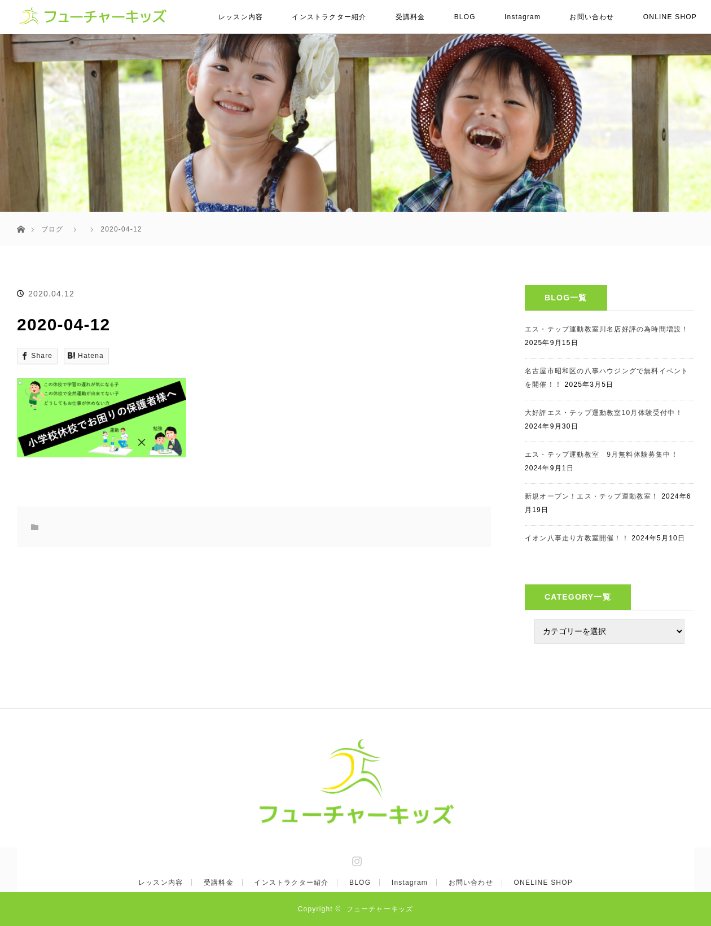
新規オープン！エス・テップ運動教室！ (592, 496)
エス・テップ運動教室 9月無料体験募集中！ (601, 454)
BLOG (465, 17)
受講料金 (410, 17)
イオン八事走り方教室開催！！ (577, 538)
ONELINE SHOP (543, 882)
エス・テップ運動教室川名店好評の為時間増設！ (606, 329)
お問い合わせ (591, 17)
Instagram (522, 17)
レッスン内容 (240, 17)
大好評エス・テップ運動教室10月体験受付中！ (604, 413)
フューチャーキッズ (380, 909)
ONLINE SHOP (670, 17)
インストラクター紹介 (329, 17)
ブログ (52, 229)
